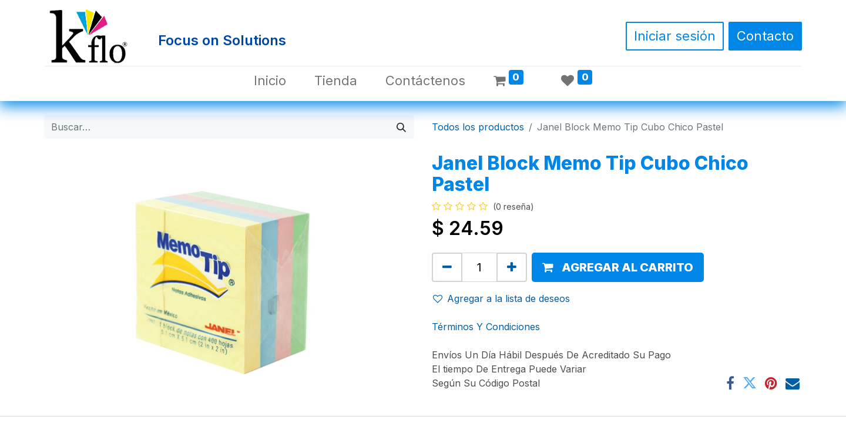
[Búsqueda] (401, 127)
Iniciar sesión (675, 35)
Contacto (765, 35)
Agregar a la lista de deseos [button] (501, 298)
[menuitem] (270, 80)
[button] (618, 267)
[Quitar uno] (447, 267)
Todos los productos (478, 127)
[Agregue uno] (511, 267)
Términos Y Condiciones (486, 327)
